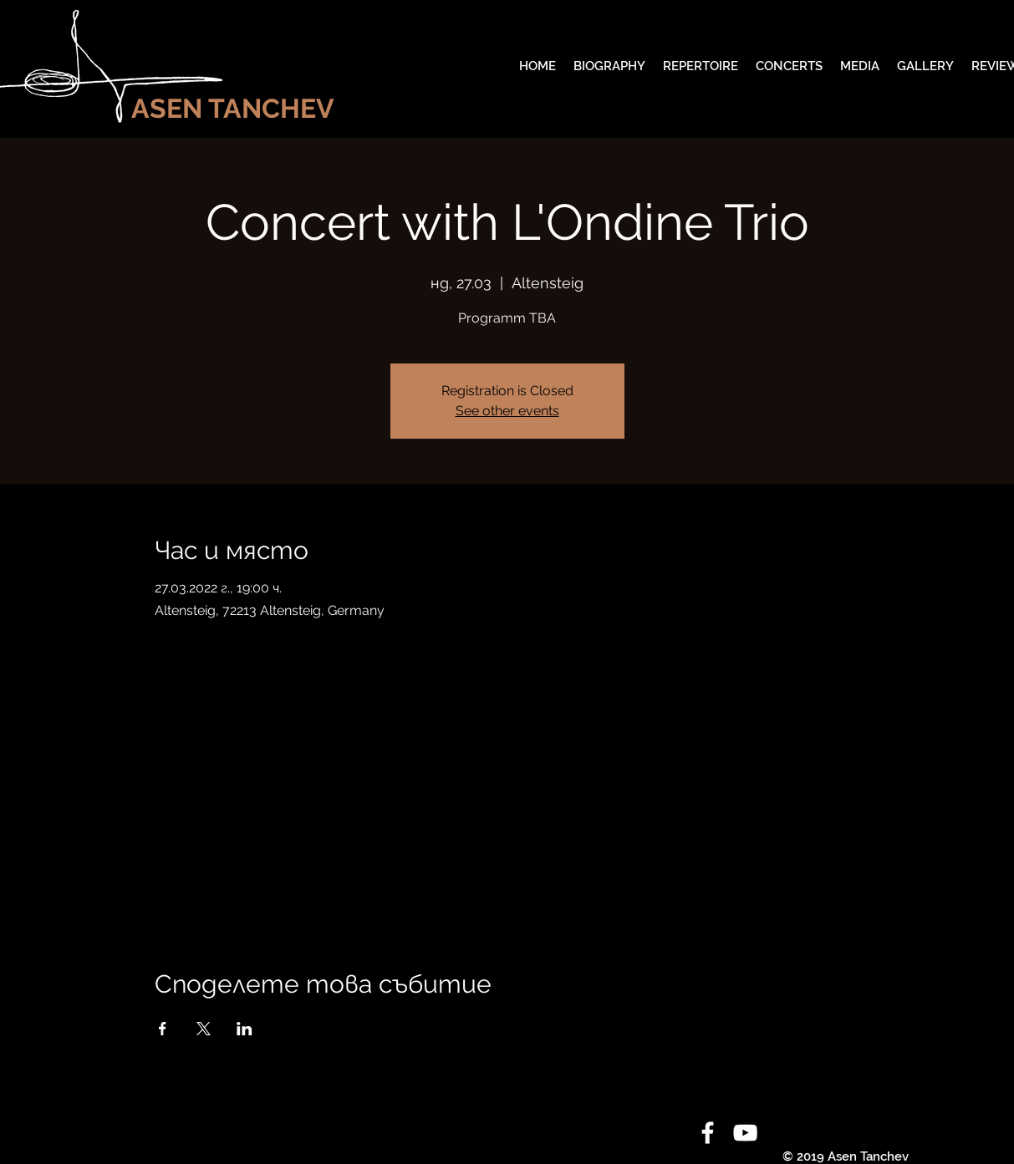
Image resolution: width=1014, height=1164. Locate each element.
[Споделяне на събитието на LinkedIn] (244, 1028)
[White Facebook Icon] (707, 1132)
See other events (507, 411)
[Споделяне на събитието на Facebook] (163, 1028)
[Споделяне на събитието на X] (203, 1028)
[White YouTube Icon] (745, 1132)
